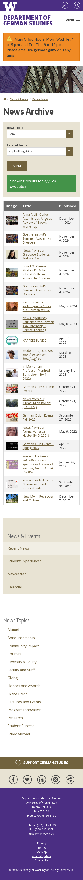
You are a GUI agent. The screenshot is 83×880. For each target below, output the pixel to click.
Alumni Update (41, 856)
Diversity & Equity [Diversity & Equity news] (22, 661)
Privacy (41, 843)
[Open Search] (77, 5)
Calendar (15, 587)
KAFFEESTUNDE (34, 340)
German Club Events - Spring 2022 (38, 446)
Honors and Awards (24, 685)
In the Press (17, 694)
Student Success (21, 725)
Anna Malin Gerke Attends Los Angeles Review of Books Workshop (37, 220)
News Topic (15, 128)
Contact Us (41, 860)
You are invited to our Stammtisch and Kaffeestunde (38, 484)
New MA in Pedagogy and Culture (38, 498)
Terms (42, 848)
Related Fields (17, 145)
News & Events (19, 99)
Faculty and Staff (21, 669)
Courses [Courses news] (14, 653)
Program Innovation (24, 709)
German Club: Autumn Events (38, 389)
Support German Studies (41, 763)
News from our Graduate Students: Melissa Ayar (36, 254)
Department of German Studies (28, 20)
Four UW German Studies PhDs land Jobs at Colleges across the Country (36, 272)
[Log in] (65, 5)
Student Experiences (24, 561)
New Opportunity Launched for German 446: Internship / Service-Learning (38, 324)
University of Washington (34, 870)
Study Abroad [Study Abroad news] (19, 734)
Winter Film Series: (38, 464)
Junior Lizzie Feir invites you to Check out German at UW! (37, 306)
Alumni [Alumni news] (13, 629)
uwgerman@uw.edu (46, 50)
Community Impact (23, 646)
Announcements (21, 637)
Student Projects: (38, 354)
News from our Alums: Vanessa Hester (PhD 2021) (36, 431)
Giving (13, 677)
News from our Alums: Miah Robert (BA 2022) (37, 403)
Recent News (40, 99)
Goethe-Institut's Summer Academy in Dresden (37, 238)
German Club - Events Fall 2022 (38, 417)
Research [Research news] (15, 717)
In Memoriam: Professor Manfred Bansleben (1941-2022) (36, 372)
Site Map (41, 852)
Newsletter (17, 574)
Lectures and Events (24, 701)
